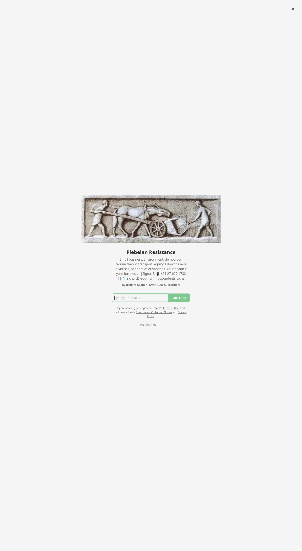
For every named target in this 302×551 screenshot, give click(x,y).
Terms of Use (171, 308)
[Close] (293, 9)
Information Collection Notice (154, 312)
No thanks (151, 324)
